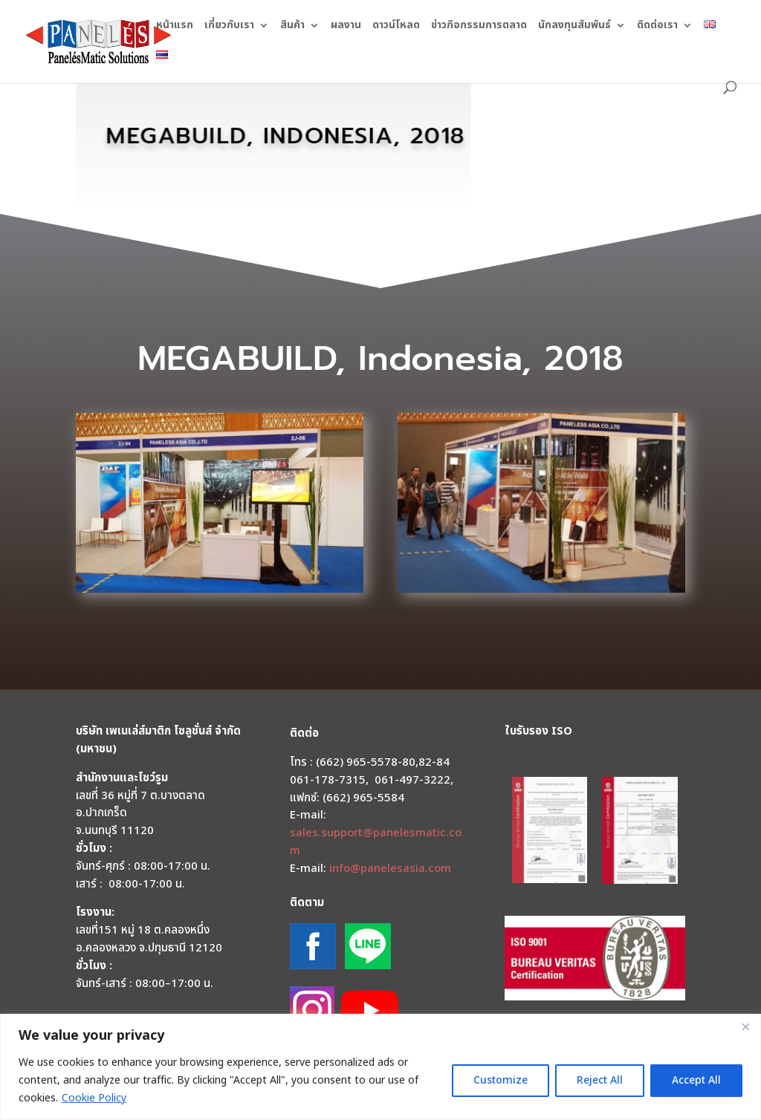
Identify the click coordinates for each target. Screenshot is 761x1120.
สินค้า (292, 26)
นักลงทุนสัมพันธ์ (574, 26)
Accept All (696, 1080)
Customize (500, 1080)
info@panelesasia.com (390, 868)
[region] (380, 1067)
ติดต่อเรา (657, 26)
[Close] (745, 1026)
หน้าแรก (174, 26)
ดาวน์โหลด (396, 26)
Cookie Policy (94, 1098)
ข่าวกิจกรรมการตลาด (479, 26)
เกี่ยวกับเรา (229, 26)
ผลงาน (346, 26)
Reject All (600, 1080)
